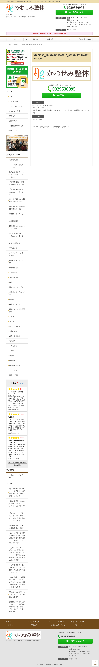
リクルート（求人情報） (16, 476)
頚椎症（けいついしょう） (17, 215)
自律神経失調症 (14, 365)
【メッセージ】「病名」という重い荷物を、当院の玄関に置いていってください (17, 516)
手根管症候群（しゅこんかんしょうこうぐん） (17, 191)
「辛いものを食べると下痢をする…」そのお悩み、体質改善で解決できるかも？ (17, 568)
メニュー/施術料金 (32, 39)
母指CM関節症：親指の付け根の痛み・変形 (17, 183)
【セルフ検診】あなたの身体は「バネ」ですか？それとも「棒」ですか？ (17, 504)
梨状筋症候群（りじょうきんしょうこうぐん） (17, 236)
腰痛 (10, 282)
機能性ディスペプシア (17, 287)
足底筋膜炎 (13, 272)
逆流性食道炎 (14, 277)
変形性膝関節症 (14, 243)
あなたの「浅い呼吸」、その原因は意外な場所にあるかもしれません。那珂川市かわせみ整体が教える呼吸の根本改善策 (17, 554)
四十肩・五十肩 (14, 304)
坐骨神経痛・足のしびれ (17, 293)
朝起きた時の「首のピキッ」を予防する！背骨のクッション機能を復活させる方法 (17, 492)
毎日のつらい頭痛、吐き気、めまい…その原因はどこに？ (17, 594)
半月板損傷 (13, 248)
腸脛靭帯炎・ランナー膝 (17, 261)
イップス (12, 316)
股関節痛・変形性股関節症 (17, 310)
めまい (11, 355)
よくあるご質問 (14, 111)
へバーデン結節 (14, 326)
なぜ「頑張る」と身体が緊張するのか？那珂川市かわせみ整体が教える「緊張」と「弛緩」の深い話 (17, 538)
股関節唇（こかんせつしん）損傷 (17, 227)
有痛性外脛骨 (14, 160)
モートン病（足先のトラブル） (17, 166)
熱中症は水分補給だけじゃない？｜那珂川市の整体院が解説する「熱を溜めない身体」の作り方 (17, 606)
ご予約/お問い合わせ (84, 39)
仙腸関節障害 (14, 221)
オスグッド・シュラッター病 (17, 254)
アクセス (67, 39)
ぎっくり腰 (13, 370)
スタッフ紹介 (14, 101)
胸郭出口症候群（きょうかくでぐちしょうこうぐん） (17, 174)
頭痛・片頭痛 (14, 375)
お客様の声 (49, 39)
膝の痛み (12, 360)
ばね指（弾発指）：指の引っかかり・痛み (17, 200)
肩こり (11, 321)
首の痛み (12, 341)
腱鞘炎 (11, 299)
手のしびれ (13, 346)
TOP (15, 39)
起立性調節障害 (14, 336)
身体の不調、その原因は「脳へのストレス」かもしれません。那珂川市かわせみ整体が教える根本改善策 (17, 582)
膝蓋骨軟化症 (14, 268)
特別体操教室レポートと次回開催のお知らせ (17, 527)
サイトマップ (14, 130)
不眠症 (11, 351)
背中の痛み (13, 331)
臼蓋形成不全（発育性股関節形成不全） (17, 208)
